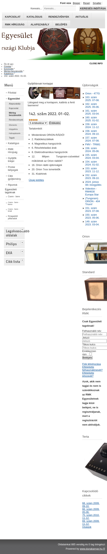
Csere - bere (14, 196)
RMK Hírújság (12, 151)
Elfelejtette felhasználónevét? (92, 368)
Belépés (61, 24)
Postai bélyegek (13, 168)
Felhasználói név (91, 330)
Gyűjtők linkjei (12, 160)
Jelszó (85, 337)
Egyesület (14, 98)
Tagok (12, 138)
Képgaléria (13, 129)
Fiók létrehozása (91, 364)
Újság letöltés (36, 180)
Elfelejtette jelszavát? (88, 374)
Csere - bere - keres (13, 203)
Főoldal (12, 92)
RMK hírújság (15, 24)
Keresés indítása (93, 8)
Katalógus (34, 16)
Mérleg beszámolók (15, 114)
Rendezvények (58, 16)
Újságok (86, 526)
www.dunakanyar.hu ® (92, 548)
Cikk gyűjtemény (14, 177)
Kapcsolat (13, 16)
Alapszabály (40, 24)
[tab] (23, 229)
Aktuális (81, 16)
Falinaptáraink (14, 133)
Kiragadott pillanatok (13, 217)
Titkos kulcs (88, 344)
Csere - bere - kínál (13, 210)
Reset (86, 3)
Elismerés (13, 125)
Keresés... (36, 8)
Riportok (12, 184)
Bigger (76, 3)
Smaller (97, 3)
